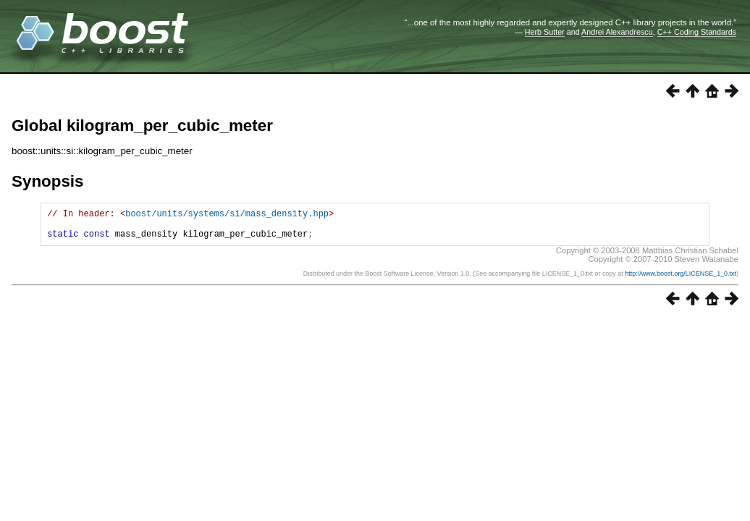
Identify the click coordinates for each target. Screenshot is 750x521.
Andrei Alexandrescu (617, 31)
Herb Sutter (545, 31)
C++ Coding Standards (696, 31)
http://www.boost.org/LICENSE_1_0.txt (680, 280)
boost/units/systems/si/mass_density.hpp (227, 215)
